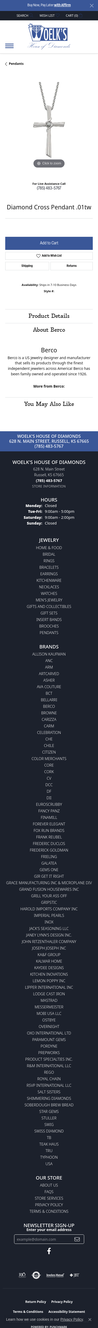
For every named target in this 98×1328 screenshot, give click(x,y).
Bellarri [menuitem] (49, 699)
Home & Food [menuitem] (49, 547)
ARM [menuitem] (49, 667)
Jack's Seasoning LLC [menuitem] (49, 928)
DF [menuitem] (49, 791)
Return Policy (35, 1302)
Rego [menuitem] (49, 1072)
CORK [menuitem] (49, 771)
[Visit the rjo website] (22, 1275)
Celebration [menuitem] (49, 732)
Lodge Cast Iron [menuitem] (49, 993)
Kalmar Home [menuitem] (49, 961)
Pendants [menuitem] (49, 632)
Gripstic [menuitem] (49, 902)
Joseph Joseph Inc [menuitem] (49, 948)
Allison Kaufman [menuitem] (49, 654)
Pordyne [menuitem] (49, 1046)
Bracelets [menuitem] (49, 567)
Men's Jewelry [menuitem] (49, 599)
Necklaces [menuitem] (49, 586)
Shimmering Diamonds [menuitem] (49, 1098)
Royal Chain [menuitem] (49, 1078)
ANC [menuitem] (49, 660)
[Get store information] (49, 486)
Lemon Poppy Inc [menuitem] (49, 980)
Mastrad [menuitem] (49, 1000)
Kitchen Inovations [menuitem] (49, 974)
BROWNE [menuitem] (49, 712)
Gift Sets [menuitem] (49, 613)
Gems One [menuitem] (48, 869)
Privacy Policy (49, 1204)
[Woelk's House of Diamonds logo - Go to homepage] (49, 36)
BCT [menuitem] (49, 693)
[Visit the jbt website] (74, 1275)
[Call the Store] (49, 480)
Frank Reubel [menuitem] (49, 837)
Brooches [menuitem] (49, 626)
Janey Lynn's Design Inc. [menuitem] (49, 935)
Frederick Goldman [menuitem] (49, 850)
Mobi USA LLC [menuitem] (49, 1013)
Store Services (49, 1198)
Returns (72, 266)
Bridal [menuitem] (49, 554)
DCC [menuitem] (49, 784)
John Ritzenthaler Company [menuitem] (49, 941)
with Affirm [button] (62, 5)
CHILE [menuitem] (49, 745)
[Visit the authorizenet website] (36, 1275)
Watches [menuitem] (49, 593)
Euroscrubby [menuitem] (49, 804)
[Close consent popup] (89, 1319)
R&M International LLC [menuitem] (49, 1065)
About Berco (49, 330)
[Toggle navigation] (9, 48)
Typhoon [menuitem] (49, 1157)
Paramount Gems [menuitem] (49, 1039)
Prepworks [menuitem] (49, 1052)
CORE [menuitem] (49, 765)
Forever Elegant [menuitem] (49, 823)
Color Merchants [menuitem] (49, 758)
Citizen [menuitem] (49, 752)
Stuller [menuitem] (49, 1118)
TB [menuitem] (49, 1137)
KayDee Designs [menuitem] (49, 967)
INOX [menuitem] (49, 921)
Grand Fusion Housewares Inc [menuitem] (49, 889)
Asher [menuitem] (49, 680)
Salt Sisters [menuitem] (49, 1091)
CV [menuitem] (49, 778)
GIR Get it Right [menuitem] (49, 876)
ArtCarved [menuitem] (49, 673)
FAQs (48, 1191)
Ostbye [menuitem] (49, 1019)
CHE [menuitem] (49, 739)
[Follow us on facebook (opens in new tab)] (49, 1251)
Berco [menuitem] (49, 706)
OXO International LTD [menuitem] (49, 1033)
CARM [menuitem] (49, 725)
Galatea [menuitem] (49, 863)
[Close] (91, 5)
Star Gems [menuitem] (49, 1111)
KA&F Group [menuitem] (49, 954)
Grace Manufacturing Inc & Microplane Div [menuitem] (49, 882)
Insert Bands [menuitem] (49, 619)
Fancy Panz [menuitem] (49, 810)
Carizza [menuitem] (49, 719)
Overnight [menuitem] (49, 1026)
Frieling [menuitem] (49, 856)
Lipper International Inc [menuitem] (49, 987)
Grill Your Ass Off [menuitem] (49, 895)
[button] (24, 15)
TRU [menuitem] (49, 1150)
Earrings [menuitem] (49, 573)
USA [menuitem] (49, 1163)
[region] (49, 126)
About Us (49, 1185)
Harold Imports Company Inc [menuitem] (49, 908)
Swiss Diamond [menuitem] (49, 1131)
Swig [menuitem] (49, 1124)
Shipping (27, 266)
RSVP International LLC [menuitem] (49, 1085)
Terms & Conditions (49, 1211)
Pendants (16, 63)
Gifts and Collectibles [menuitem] (49, 606)
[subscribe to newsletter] (77, 1239)
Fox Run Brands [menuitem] (49, 830)
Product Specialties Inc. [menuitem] (49, 1059)
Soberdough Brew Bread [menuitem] (49, 1104)
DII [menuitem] (49, 797)
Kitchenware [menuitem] (49, 580)
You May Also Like (49, 404)
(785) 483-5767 (49, 188)
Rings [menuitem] (49, 560)
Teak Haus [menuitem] (49, 1144)
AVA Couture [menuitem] (49, 686)
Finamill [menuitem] (49, 817)
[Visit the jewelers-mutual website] (55, 1275)
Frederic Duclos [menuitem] (49, 843)
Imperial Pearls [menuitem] (49, 915)
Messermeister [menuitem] (49, 1006)
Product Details (49, 316)
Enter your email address (49, 1229)
